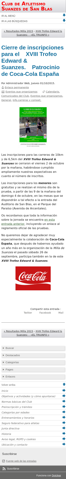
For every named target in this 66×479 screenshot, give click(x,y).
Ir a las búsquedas (14, 21)
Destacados (13, 355)
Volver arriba (8, 384)
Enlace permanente (17, 87)
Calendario (52, 91)
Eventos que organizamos (21, 91)
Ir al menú (8, 15)
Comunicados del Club (15, 95)
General (6, 100)
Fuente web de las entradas (21, 461)
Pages (9, 369)
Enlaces (10, 376)
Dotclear (56, 475)
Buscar (10, 347)
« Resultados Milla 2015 (18, 31)
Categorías (12, 362)
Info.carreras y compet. (27, 100)
